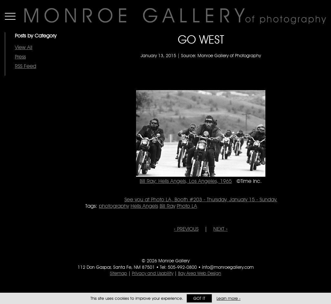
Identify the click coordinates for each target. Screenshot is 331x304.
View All (23, 47)
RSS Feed (25, 66)
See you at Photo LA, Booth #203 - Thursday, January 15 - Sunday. (200, 199)
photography (114, 206)
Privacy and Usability (152, 273)
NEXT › (220, 229)
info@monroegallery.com (228, 267)
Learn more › (228, 298)
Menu (10, 16)
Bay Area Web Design (199, 273)
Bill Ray (167, 206)
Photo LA (187, 206)
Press (20, 57)
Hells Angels (144, 206)
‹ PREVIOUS (186, 229)
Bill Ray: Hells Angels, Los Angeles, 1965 (186, 181)
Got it (199, 298)
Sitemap (118, 273)
